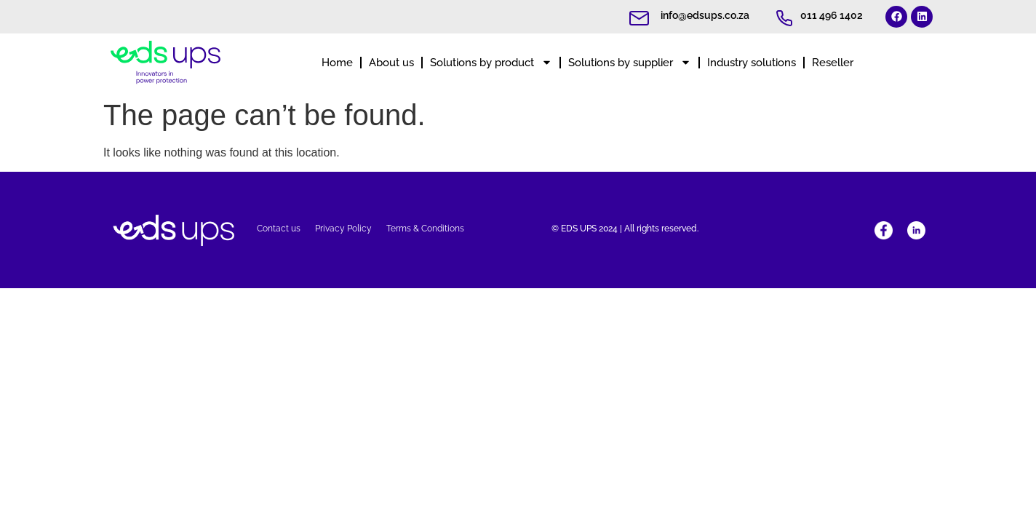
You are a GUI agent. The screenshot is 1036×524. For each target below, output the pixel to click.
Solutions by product (491, 62)
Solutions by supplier (629, 62)
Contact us (278, 228)
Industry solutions (751, 62)
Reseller (832, 62)
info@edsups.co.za (705, 15)
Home (337, 62)
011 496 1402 (831, 15)
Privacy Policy (343, 228)
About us (391, 62)
